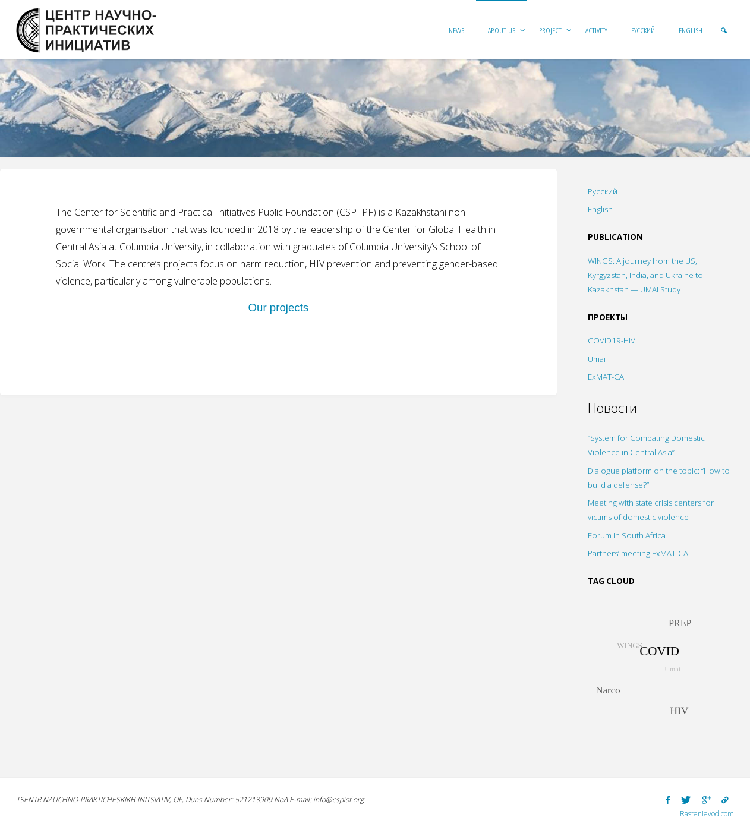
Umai (597, 359)
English (600, 209)
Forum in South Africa (627, 535)
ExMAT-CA (606, 376)
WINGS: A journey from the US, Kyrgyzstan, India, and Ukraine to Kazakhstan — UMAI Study (645, 275)
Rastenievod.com (707, 814)
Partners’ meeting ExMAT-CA (638, 553)
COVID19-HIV (611, 340)
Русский (602, 191)
